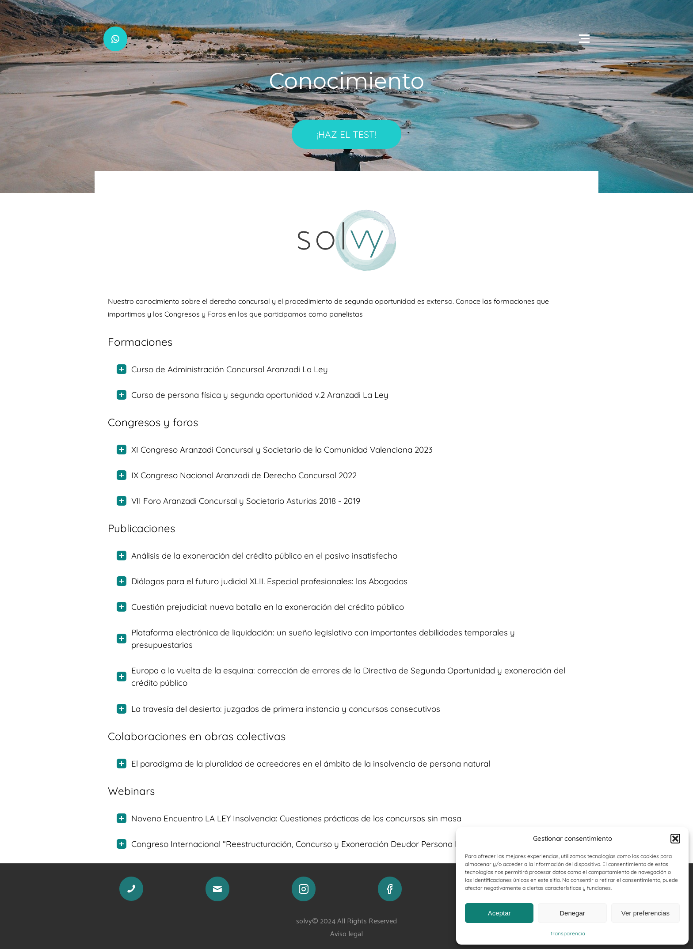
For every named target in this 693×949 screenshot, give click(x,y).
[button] (675, 838)
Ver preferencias (645, 913)
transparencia (568, 933)
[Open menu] (584, 39)
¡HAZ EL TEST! (346, 134)
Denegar (572, 913)
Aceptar (499, 913)
